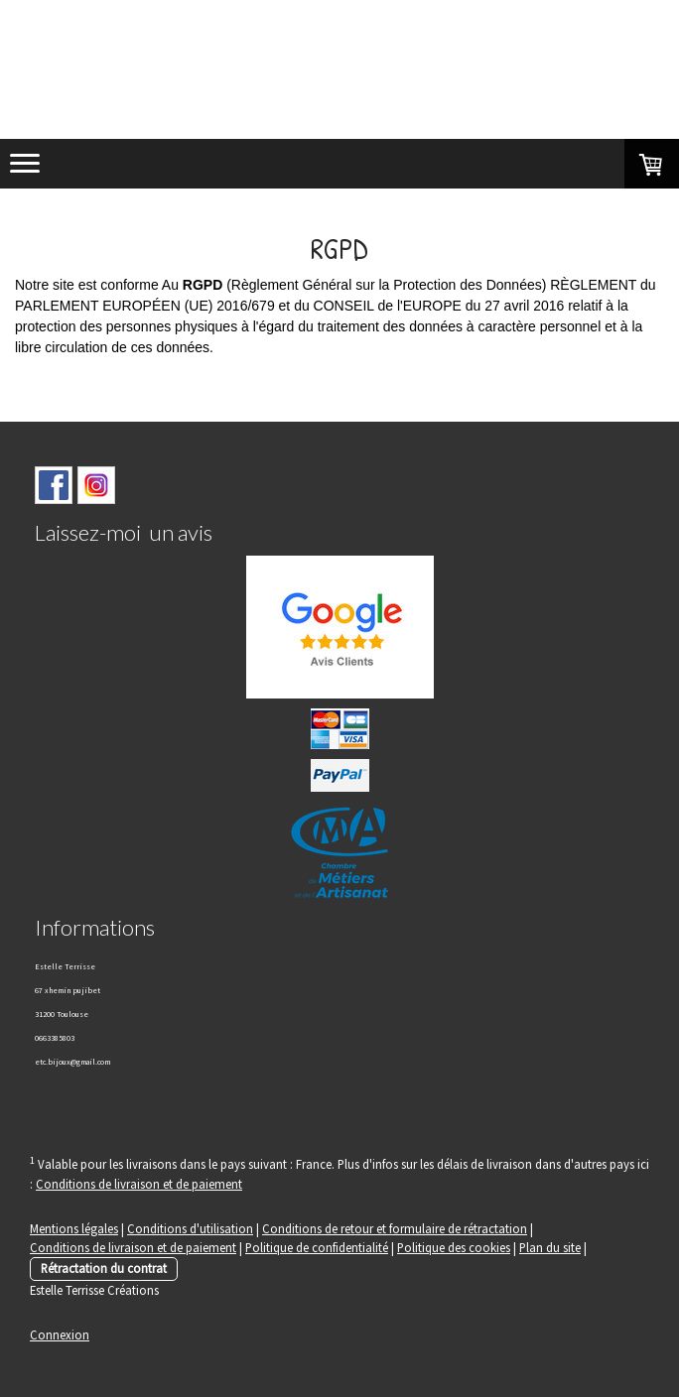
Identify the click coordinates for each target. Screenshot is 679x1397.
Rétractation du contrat (104, 1268)
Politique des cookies (453, 1247)
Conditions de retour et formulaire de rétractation (394, 1228)
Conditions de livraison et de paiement (139, 1184)
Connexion (59, 1334)
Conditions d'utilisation (190, 1228)
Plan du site (550, 1247)
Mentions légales (74, 1228)
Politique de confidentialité (316, 1247)
